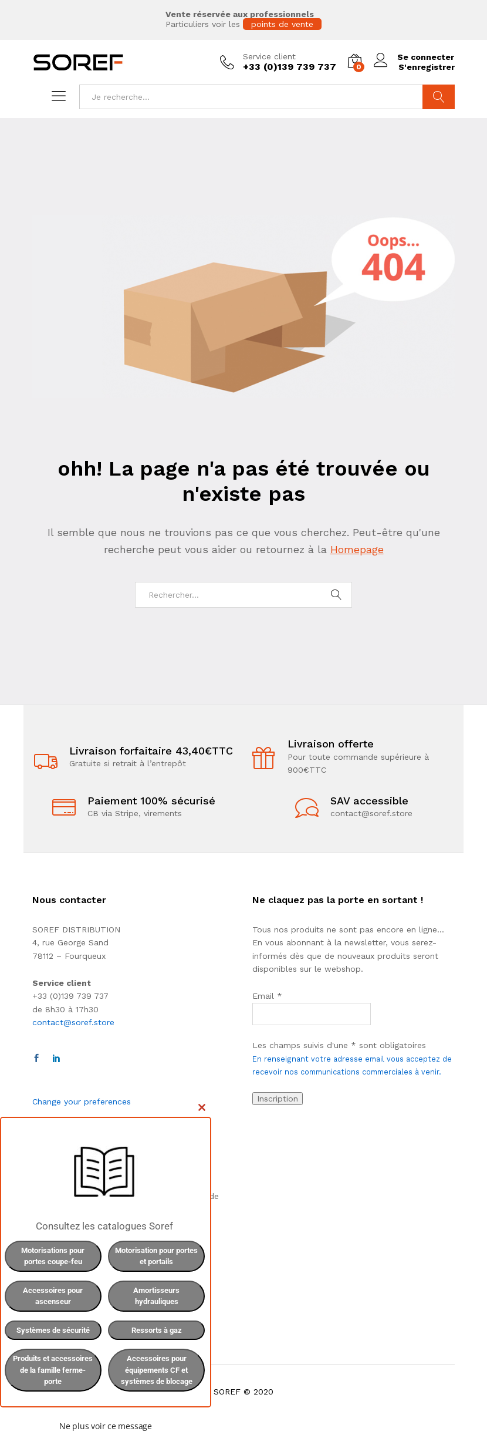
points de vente (282, 24)
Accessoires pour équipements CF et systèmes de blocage (156, 1370)
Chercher (438, 97)
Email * (267, 996)
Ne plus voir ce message (105, 1425)
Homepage (357, 549)
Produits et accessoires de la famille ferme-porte (53, 1370)
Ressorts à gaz (156, 1330)
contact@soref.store (73, 1022)
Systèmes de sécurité (53, 1330)
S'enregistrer (426, 67)
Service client (268, 56)
